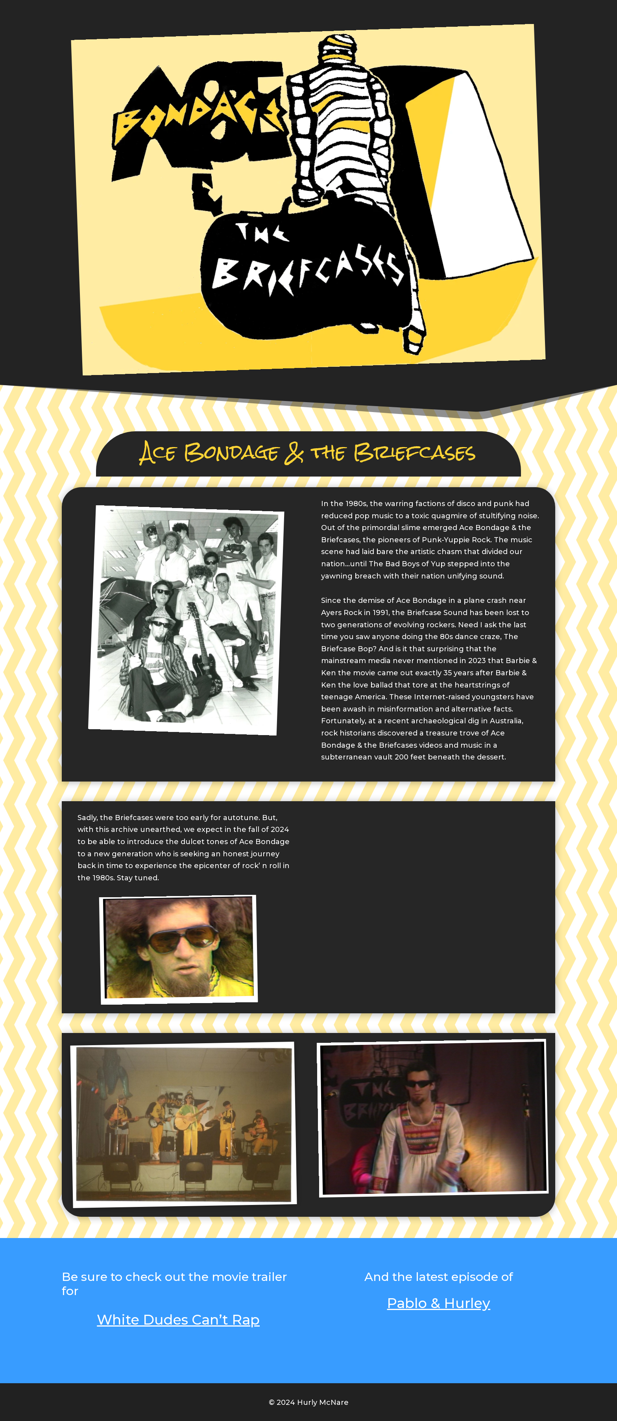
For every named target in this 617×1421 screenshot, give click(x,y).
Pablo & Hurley (438, 1303)
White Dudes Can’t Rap (178, 1319)
